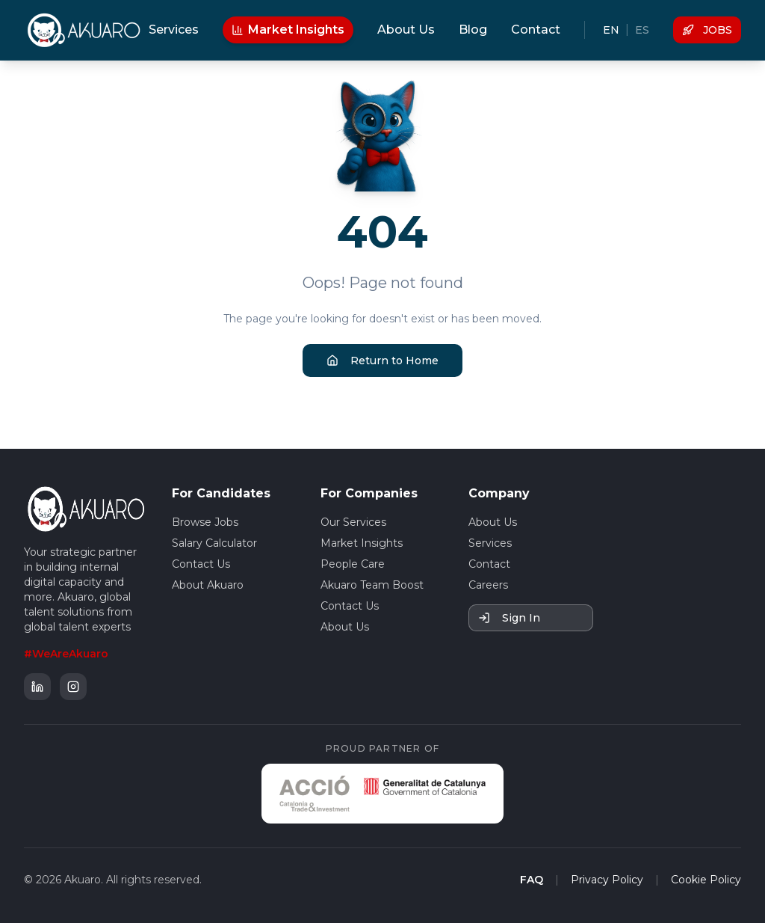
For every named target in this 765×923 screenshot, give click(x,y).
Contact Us (201, 564)
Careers (488, 585)
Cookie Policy (706, 879)
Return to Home (382, 360)
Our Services (353, 522)
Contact (535, 29)
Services (174, 29)
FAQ (531, 879)
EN (611, 30)
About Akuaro (208, 585)
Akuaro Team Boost (372, 585)
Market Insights (288, 29)
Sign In (509, 618)
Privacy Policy (607, 879)
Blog (473, 29)
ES (642, 30)
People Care (352, 564)
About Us (406, 29)
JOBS (707, 30)
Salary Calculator (214, 543)
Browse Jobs (205, 522)
